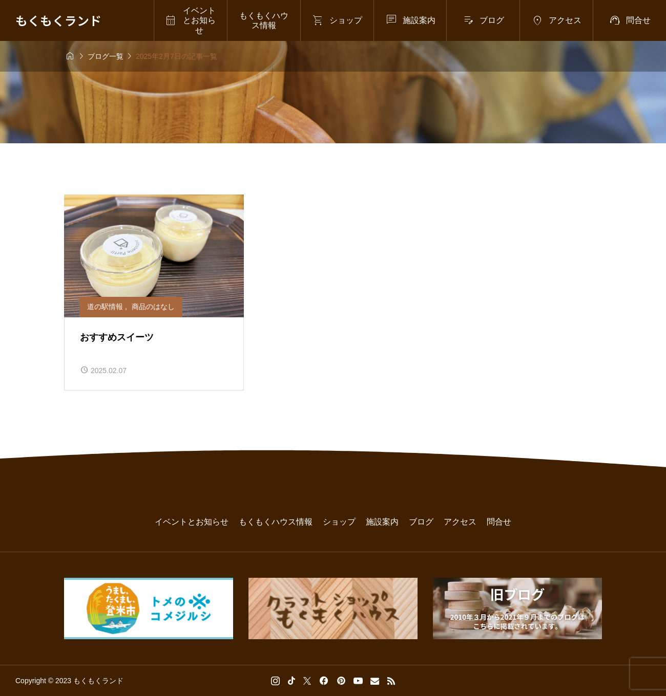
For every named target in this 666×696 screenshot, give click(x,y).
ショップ (339, 521)
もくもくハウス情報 (263, 20)
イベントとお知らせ (191, 521)
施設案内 (382, 521)
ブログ (421, 521)
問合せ (499, 521)
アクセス (460, 521)
